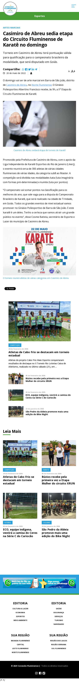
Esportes (20, 616)
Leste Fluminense (20, 648)
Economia (20, 612)
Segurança (58, 612)
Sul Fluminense (58, 648)
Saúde (59, 608)
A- (69, 71)
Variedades (59, 624)
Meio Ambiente (20, 620)
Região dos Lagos (58, 640)
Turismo (59, 620)
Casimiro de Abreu (16, 85)
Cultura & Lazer (20, 608)
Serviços (59, 616)
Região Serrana (58, 644)
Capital (20, 644)
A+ (73, 71)
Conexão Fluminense (10, 8)
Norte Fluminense (42, 85)
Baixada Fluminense (20, 640)
